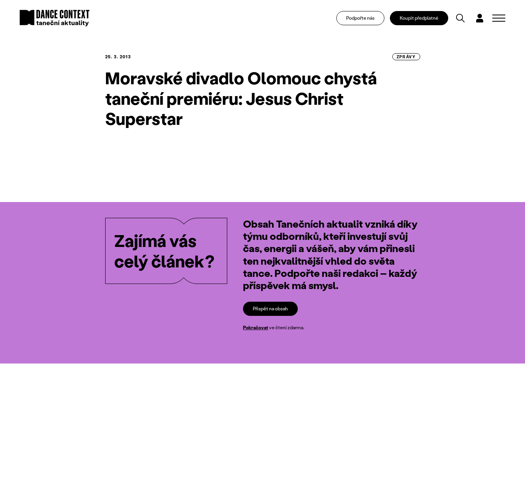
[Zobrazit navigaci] (498, 18)
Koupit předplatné (419, 18)
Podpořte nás (360, 18)
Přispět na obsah (270, 309)
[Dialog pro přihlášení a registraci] (480, 18)
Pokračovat (255, 327)
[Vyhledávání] (460, 18)
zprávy (406, 56)
